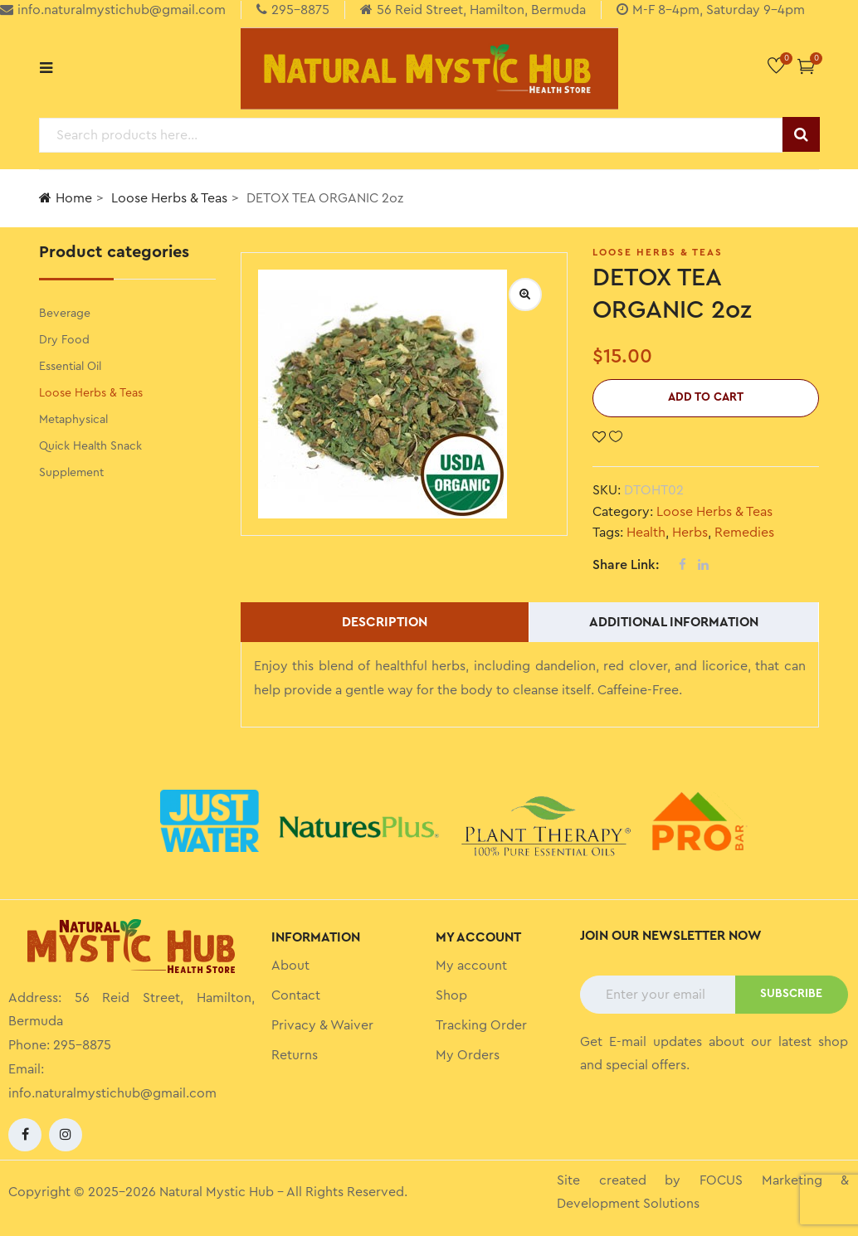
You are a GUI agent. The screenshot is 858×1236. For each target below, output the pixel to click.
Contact (295, 995)
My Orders (468, 1055)
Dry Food (64, 340)
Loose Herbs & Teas (169, 198)
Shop (451, 995)
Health (645, 532)
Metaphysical (73, 420)
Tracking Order (481, 1025)
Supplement (71, 473)
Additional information (673, 622)
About (290, 965)
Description (384, 622)
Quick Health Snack (90, 446)
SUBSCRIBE (791, 994)
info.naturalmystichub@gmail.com (112, 1093)
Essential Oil (70, 366)
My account (471, 965)
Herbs (690, 532)
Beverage (64, 313)
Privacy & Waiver (322, 1025)
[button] (806, 65)
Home (65, 198)
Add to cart (705, 397)
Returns (294, 1055)
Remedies (744, 532)
